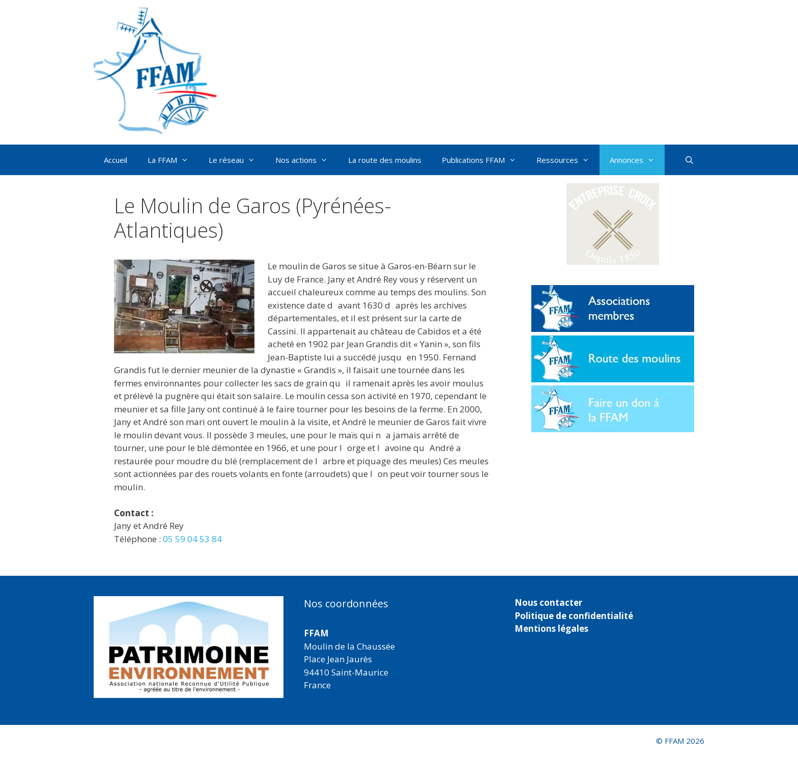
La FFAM (173, 160)
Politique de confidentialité (574, 616)
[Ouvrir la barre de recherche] (689, 160)
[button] (612, 224)
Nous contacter (548, 602)
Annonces (637, 160)
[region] (188, 647)
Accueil (115, 160)
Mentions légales (551, 628)
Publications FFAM (484, 160)
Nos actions (306, 160)
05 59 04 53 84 (192, 539)
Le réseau (237, 160)
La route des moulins (384, 160)
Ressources (568, 160)
